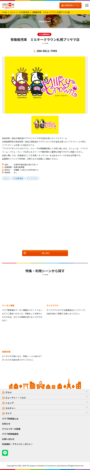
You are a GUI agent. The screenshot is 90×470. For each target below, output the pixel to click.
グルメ (12, 12)
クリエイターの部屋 (11, 428)
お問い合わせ (8, 439)
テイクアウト (32, 178)
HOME (4, 12)
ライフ (8, 413)
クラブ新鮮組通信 (10, 433)
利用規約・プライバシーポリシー (17, 444)
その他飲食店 (24, 12)
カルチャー (10, 408)
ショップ (9, 402)
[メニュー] (87, 5)
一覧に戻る (45, 253)
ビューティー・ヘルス (15, 397)
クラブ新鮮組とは (10, 418)
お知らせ (6, 423)
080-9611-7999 (47, 51)
